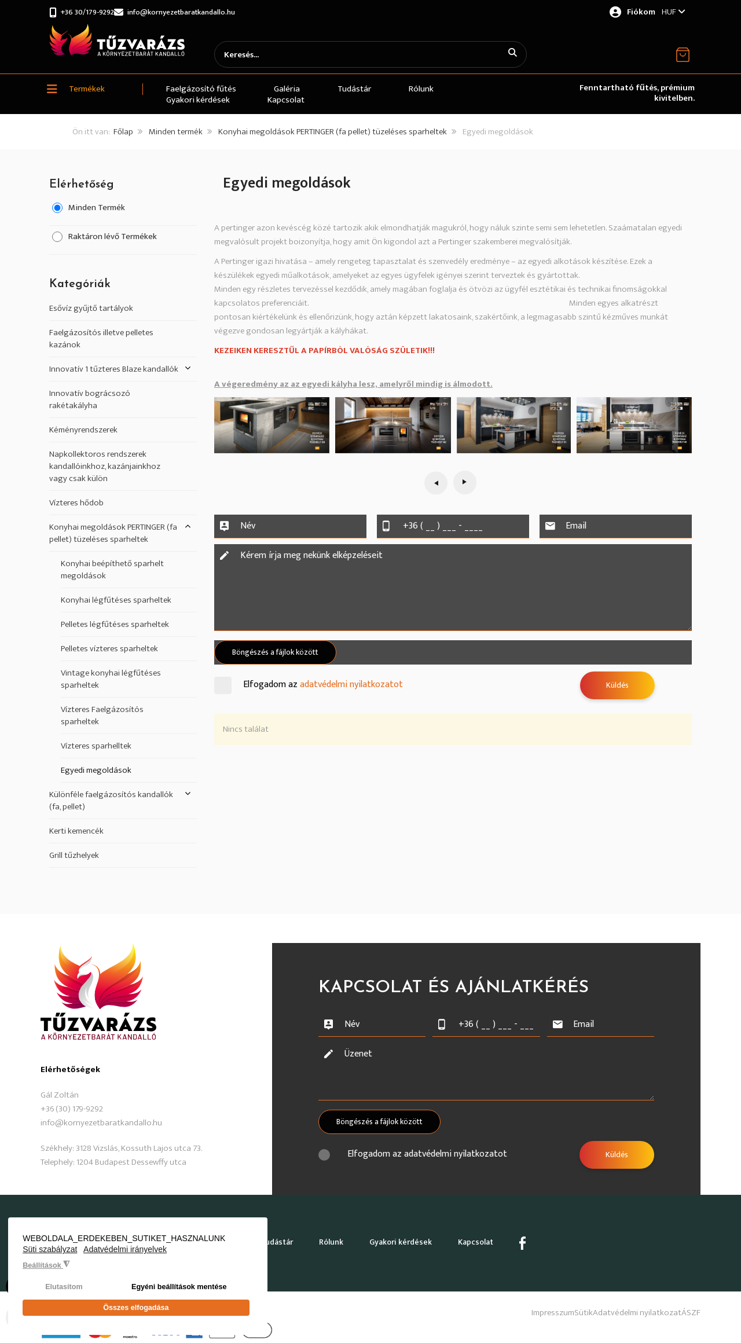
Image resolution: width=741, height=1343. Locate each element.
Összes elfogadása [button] (135, 1311)
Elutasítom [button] (63, 1293)
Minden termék (176, 132)
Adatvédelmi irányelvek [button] (125, 1255)
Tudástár (278, 1236)
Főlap (123, 132)
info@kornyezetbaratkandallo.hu (204, 12)
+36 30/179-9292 (91, 12)
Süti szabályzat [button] (50, 1255)
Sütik (550, 1301)
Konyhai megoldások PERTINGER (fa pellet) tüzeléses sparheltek (332, 132)
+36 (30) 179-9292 (72, 1109)
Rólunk (338, 1236)
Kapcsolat (491, 1236)
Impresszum (502, 1301)
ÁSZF (690, 1301)
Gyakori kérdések (412, 1236)
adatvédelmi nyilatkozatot (351, 685)
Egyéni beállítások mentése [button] (179, 1293)
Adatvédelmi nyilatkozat (620, 1301)
